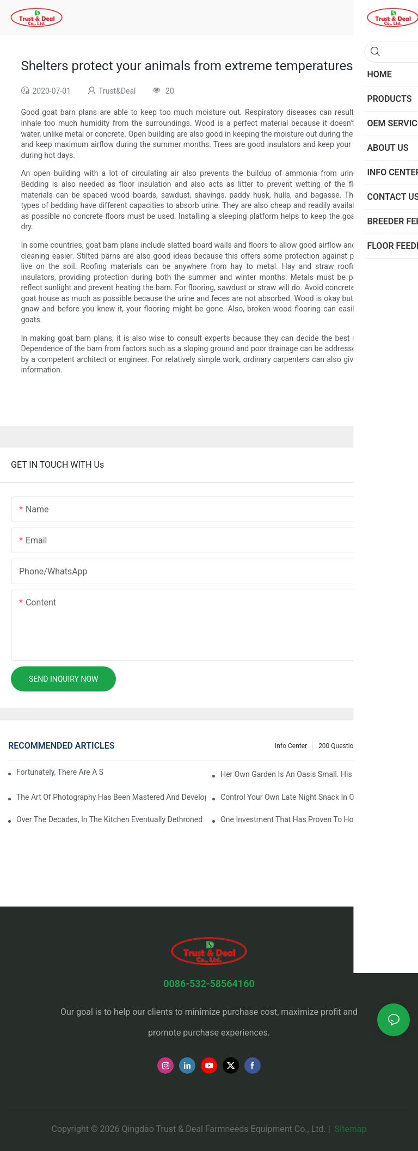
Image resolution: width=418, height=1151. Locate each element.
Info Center (291, 746)
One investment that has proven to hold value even (309, 819)
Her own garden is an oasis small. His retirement (305, 774)
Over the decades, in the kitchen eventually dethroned (109, 819)
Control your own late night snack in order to (299, 797)
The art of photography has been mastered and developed (111, 797)
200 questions (339, 746)
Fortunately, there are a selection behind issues (59, 772)
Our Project (388, 746)
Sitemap (350, 1129)
